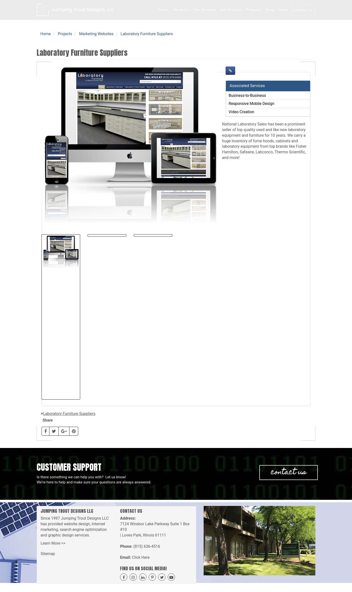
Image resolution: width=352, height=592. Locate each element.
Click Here (141, 557)
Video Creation (241, 112)
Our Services (205, 10)
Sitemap (48, 553)
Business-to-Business (247, 95)
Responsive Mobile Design (251, 103)
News (283, 10)
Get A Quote (231, 10)
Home (163, 10)
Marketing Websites (96, 34)
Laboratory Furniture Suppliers (147, 34)
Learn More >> (53, 543)
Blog (270, 10)
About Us (181, 10)
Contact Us (303, 10)
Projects (254, 10)
